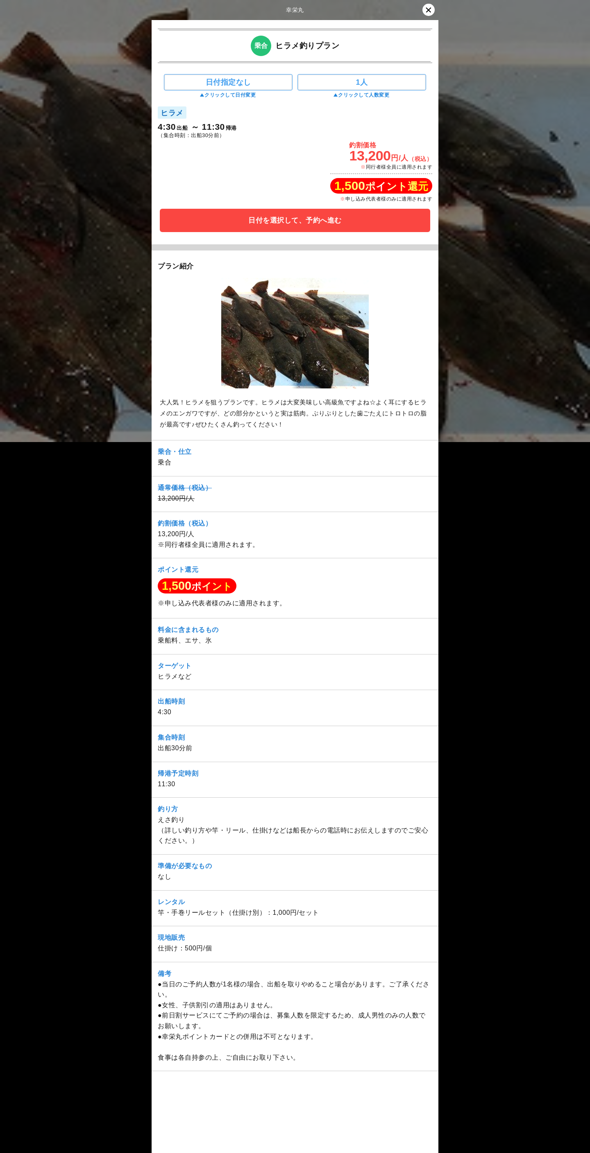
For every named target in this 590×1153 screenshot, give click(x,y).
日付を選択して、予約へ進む (295, 220)
